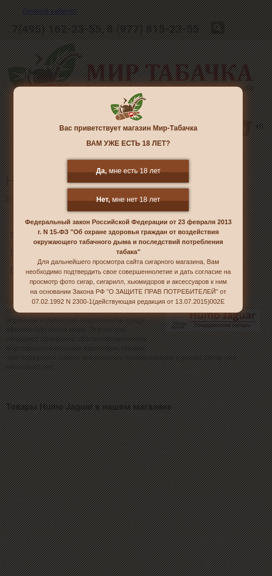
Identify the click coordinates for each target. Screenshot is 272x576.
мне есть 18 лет (128, 171)
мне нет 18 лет (128, 200)
